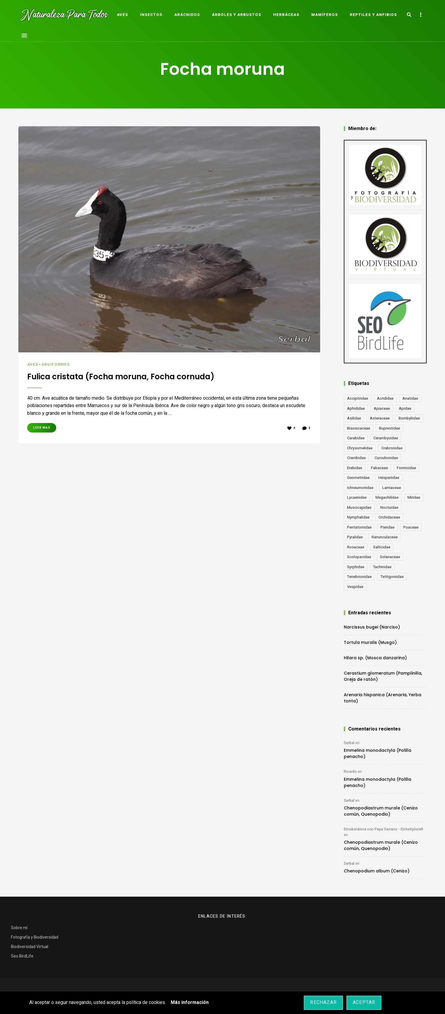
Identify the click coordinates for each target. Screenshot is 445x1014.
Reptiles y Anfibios (373, 14)
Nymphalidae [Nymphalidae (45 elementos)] (358, 517)
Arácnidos (187, 14)
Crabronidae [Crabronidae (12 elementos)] (391, 448)
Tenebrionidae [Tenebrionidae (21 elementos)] (359, 576)
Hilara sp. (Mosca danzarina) (375, 658)
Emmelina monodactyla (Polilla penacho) (377, 753)
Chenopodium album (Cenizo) (376, 871)
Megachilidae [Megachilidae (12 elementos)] (387, 497)
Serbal (349, 743)
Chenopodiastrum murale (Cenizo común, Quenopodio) (381, 811)
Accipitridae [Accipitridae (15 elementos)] (357, 398)
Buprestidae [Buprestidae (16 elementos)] (389, 428)
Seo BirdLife (22, 956)
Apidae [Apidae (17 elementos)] (405, 408)
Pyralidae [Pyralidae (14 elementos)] (355, 537)
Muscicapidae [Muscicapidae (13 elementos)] (359, 507)
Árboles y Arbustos (236, 14)
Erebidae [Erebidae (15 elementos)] (354, 468)
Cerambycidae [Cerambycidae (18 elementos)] (385, 438)
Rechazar (323, 1002)
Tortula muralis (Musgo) (370, 642)
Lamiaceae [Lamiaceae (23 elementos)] (391, 487)
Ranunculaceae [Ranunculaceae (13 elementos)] (385, 537)
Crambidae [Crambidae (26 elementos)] (356, 458)
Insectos (151, 14)
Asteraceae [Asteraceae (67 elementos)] (380, 418)
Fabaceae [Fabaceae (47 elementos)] (379, 468)
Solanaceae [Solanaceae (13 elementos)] (390, 557)
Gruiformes (56, 364)
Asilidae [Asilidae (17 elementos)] (354, 418)
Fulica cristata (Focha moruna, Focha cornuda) (128, 376)
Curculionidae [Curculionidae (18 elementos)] (386, 458)
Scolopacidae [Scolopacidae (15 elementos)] (359, 557)
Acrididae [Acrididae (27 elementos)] (385, 398)
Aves (122, 14)
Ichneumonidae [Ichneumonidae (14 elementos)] (360, 487)
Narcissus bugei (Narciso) (372, 627)
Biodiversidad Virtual (29, 947)
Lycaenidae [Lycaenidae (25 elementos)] (357, 497)
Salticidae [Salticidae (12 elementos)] (381, 547)
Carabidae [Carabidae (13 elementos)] (356, 438)
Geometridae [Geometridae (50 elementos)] (358, 477)
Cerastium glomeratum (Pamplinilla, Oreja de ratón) (383, 676)
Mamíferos (324, 14)
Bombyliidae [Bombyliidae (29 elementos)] (409, 418)
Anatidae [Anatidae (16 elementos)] (410, 398)
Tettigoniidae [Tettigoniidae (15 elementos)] (392, 576)
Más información (190, 1002)
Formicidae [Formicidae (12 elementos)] (406, 468)
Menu (24, 35)
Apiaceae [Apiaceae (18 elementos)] (382, 408)
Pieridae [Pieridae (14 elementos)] (387, 527)
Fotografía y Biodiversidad (34, 937)
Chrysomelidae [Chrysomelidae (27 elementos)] (360, 448)
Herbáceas (286, 14)
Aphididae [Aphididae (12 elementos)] (356, 408)
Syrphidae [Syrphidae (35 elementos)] (355, 567)
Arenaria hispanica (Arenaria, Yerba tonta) (382, 698)
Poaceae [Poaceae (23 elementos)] (410, 527)
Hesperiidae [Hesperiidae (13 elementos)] (388, 477)
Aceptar (364, 1002)
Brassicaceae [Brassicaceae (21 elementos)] (358, 428)
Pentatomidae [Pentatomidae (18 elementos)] (359, 527)
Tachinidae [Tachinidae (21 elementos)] (382, 567)
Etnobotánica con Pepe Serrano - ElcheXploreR (383, 829)
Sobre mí (19, 928)
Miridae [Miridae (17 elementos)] (413, 497)
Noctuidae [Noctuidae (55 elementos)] (389, 507)
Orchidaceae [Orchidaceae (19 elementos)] (389, 517)
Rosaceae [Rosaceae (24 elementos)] (355, 547)
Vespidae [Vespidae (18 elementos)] (355, 586)
